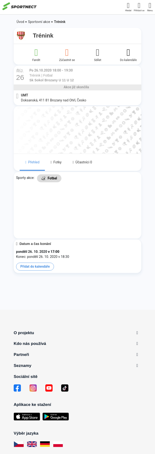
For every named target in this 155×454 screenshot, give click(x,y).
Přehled (32, 162)
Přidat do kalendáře (35, 266)
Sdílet (97, 55)
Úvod (20, 22)
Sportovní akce (39, 22)
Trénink (60, 22)
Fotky (55, 162)
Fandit (36, 55)
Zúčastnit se (67, 55)
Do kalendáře (128, 55)
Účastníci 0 (82, 162)
